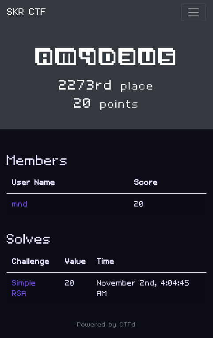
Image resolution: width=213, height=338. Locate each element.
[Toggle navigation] (193, 12)
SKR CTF (26, 12)
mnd (20, 204)
